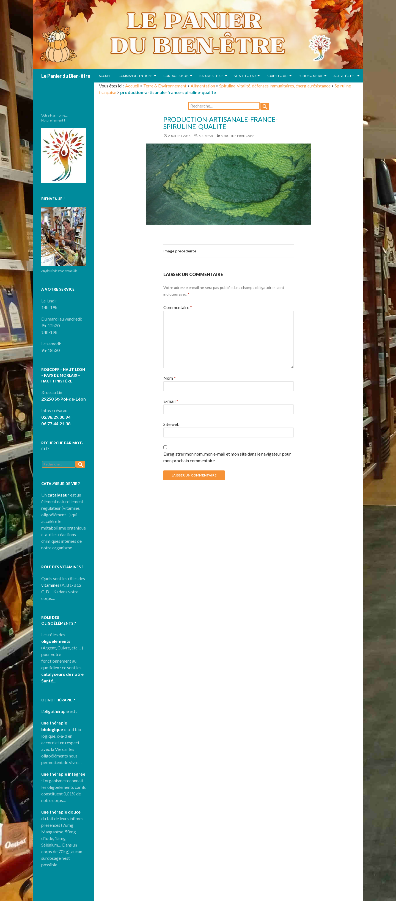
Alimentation (203, 85)
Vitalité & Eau (245, 76)
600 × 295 (206, 136)
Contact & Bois (175, 76)
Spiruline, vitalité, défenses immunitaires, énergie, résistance (275, 85)
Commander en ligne (135, 76)
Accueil (105, 76)
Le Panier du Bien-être (65, 76)
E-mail (170, 401)
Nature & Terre (211, 76)
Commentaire (177, 307)
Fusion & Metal (311, 76)
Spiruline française (237, 136)
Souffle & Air (277, 76)
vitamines (50, 585)
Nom (169, 378)
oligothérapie (56, 711)
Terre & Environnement (164, 85)
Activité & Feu (345, 76)
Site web (171, 424)
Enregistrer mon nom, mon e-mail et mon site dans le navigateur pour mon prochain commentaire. (227, 457)
